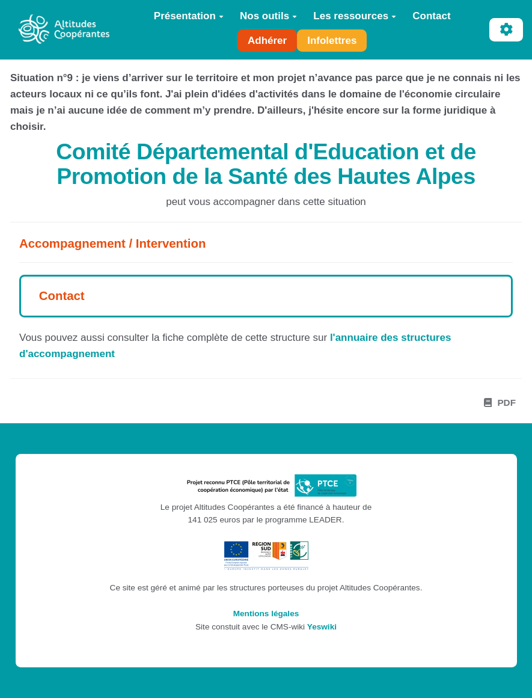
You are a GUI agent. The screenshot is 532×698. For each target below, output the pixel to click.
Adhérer (267, 40)
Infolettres (331, 40)
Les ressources (354, 16)
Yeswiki (322, 626)
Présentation (189, 16)
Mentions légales (266, 613)
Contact (431, 16)
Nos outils (268, 16)
